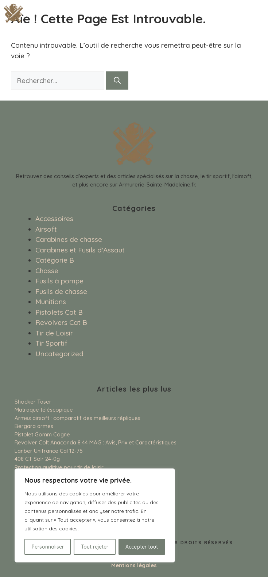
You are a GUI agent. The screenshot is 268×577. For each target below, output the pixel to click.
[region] (95, 515)
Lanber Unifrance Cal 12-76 (49, 450)
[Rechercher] (117, 80)
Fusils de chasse (61, 291)
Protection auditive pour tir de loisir (59, 467)
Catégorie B (54, 260)
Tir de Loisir (54, 333)
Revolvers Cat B (61, 322)
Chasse (46, 270)
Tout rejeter (94, 546)
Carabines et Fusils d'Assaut (80, 250)
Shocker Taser (33, 401)
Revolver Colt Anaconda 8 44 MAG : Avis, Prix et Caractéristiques (95, 442)
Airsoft (46, 229)
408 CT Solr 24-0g (37, 458)
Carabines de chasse (68, 239)
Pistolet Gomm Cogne (42, 434)
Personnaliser (48, 546)
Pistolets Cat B (59, 312)
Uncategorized (59, 353)
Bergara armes (34, 426)
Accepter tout (141, 546)
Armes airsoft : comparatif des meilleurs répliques (77, 418)
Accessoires (54, 218)
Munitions (50, 301)
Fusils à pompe (59, 280)
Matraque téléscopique (44, 409)
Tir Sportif (51, 343)
